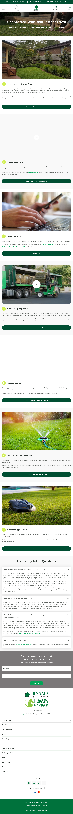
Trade (4, 734)
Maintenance (7, 729)
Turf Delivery (7, 762)
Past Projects (7, 739)
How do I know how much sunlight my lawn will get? (24, 569)
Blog (3, 757)
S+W (46, 811)
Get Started (6, 720)
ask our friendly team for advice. (29, 633)
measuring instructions (23, 644)
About (4, 743)
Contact (5, 771)
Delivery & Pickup (8, 753)
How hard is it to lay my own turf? (17, 598)
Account (44, 805)
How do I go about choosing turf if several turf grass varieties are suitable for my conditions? (34, 616)
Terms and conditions (10, 767)
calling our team (47, 244)
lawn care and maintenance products (14, 246)
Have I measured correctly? (14, 640)
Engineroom (33, 811)
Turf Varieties (7, 725)
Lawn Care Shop (8, 748)
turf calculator (33, 172)
